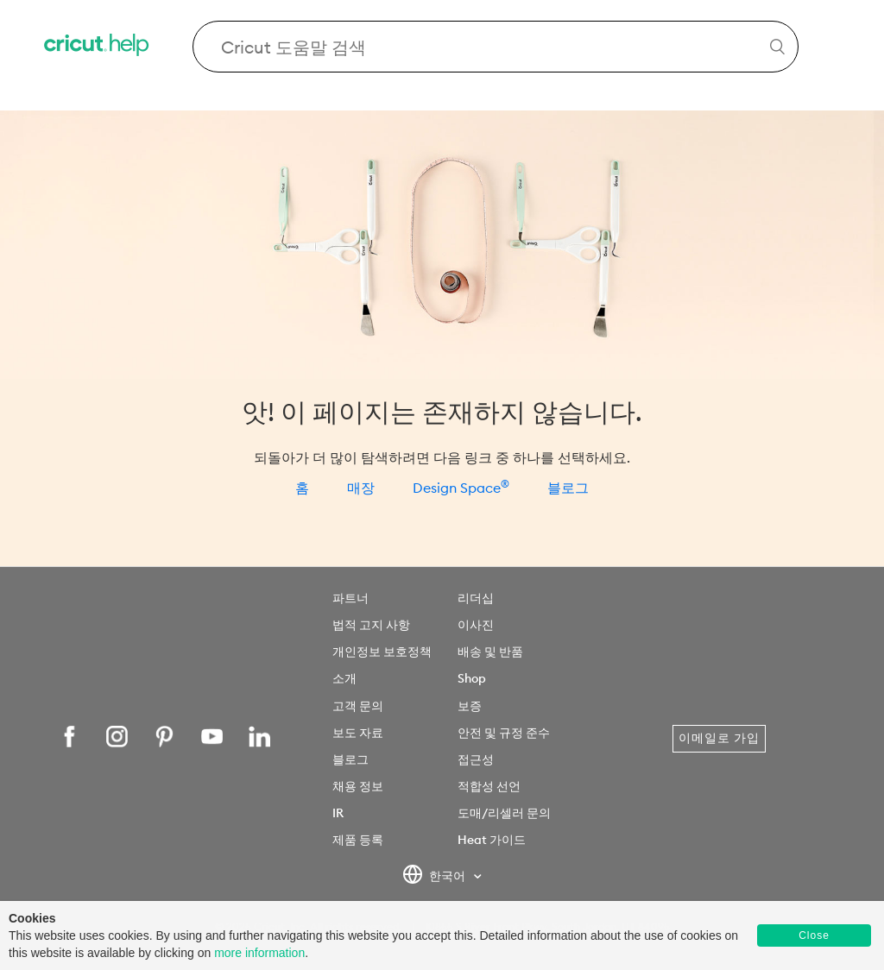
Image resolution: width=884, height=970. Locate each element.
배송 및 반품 (490, 651)
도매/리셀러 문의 (504, 813)
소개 (344, 678)
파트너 (350, 598)
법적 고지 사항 (371, 625)
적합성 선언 (489, 786)
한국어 (435, 877)
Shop (472, 678)
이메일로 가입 (719, 738)
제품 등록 (357, 839)
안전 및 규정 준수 (504, 732)
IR (338, 813)
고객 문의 (357, 706)
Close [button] (814, 935)
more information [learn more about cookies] (259, 953)
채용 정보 (357, 786)
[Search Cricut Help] (496, 46)
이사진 (476, 625)
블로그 (568, 487)
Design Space (461, 487)
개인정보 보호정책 (382, 651)
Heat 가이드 (492, 839)
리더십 (476, 598)
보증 (470, 706)
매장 (361, 487)
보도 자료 (357, 732)
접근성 (476, 759)
